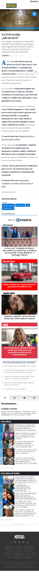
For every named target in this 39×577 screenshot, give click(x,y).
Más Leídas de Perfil (10, 473)
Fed (28, 205)
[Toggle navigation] (3, 5)
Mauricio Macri (8, 205)
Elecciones (20, 205)
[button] (35, 72)
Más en (20, 220)
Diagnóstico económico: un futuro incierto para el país (17, 183)
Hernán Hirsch (8, 208)
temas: (4, 203)
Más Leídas (6, 421)
